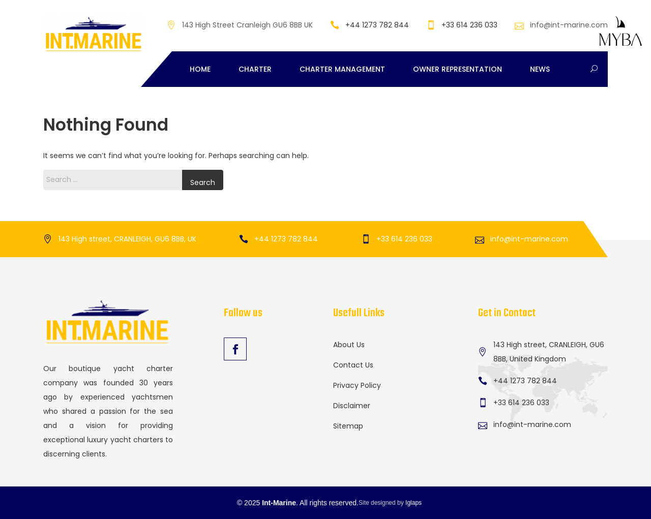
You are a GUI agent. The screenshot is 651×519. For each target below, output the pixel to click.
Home (200, 69)
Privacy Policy (357, 385)
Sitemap (348, 426)
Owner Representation (457, 69)
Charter (255, 69)
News (540, 69)
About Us (349, 345)
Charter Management (342, 69)
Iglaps (413, 502)
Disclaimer (351, 406)
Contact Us (353, 365)
